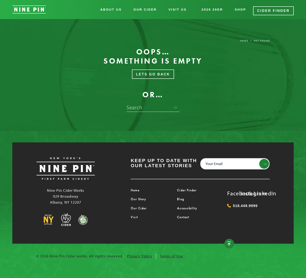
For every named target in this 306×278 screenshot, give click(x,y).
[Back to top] (264, 241)
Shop (243, 8)
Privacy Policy (139, 254)
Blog (180, 197)
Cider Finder (275, 8)
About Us (114, 8)
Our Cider (147, 8)
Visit (134, 215)
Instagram (245, 190)
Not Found (262, 38)
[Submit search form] (175, 105)
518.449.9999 (242, 204)
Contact (182, 215)
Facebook (231, 190)
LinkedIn (258, 190)
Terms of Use (171, 254)
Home (244, 38)
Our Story (138, 197)
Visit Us (180, 8)
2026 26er (215, 8)
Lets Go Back (153, 72)
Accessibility (186, 206)
